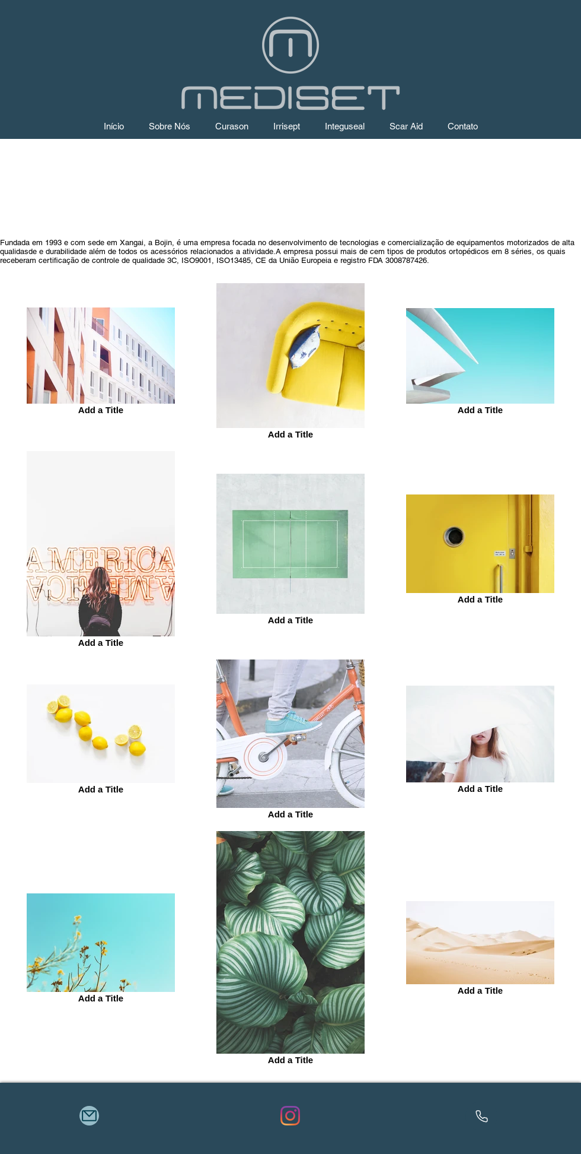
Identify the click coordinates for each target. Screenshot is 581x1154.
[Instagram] (290, 1116)
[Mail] (89, 1116)
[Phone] (481, 1116)
